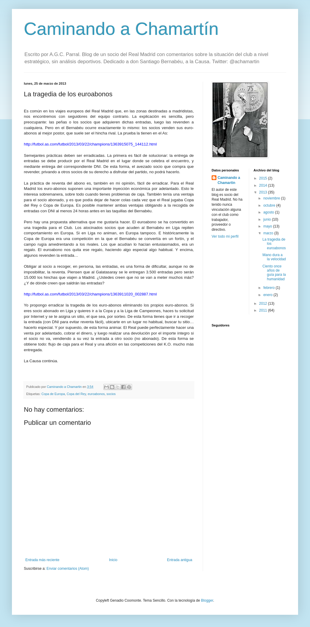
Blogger (207, 600)
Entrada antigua (179, 560)
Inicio (113, 560)
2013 (263, 192)
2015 (263, 178)
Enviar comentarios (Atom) (67, 568)
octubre (269, 205)
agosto (269, 212)
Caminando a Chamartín (121, 29)
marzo (268, 233)
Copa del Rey (76, 394)
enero (268, 295)
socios (111, 394)
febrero (269, 288)
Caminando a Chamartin (229, 180)
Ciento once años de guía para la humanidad (274, 272)
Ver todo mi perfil (225, 236)
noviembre (272, 198)
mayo (268, 226)
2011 (263, 310)
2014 (263, 185)
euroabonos (96, 394)
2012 (263, 303)
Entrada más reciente (42, 560)
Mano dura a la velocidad (274, 257)
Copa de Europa (53, 394)
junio (267, 219)
